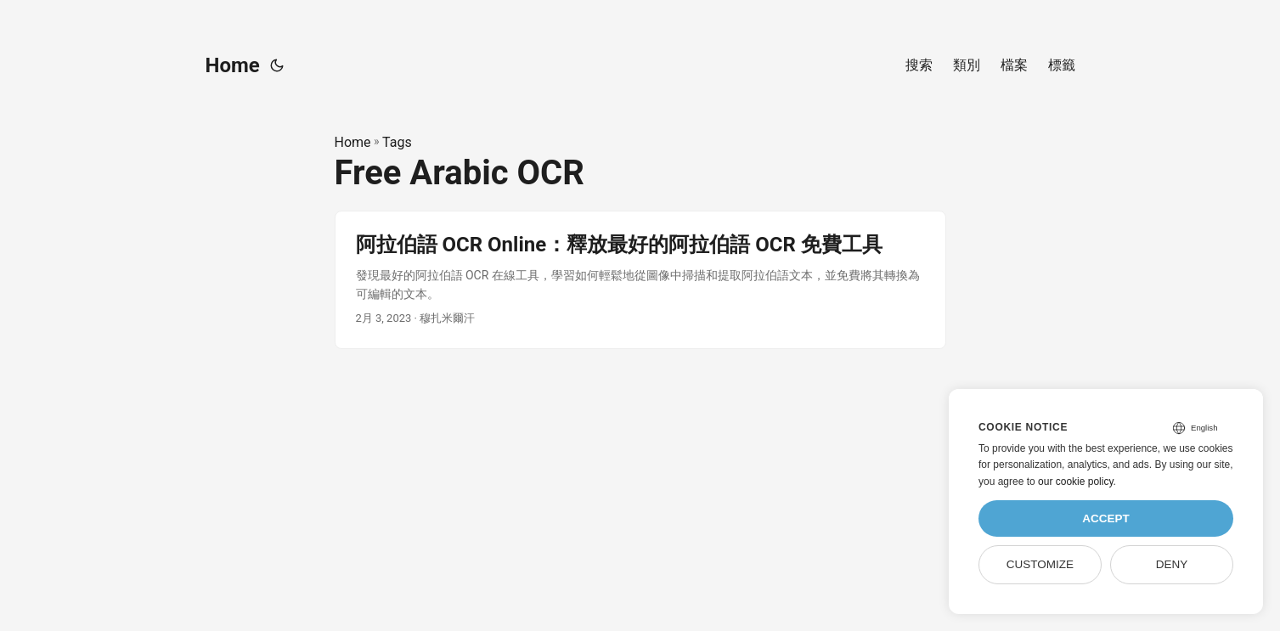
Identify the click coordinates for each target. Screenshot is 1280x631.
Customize (1040, 564)
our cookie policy (1076, 481)
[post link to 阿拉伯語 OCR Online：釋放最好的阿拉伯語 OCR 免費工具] (640, 279)
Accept (1106, 518)
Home (233, 65)
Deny (1172, 564)
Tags (397, 142)
